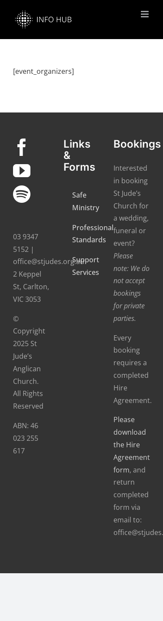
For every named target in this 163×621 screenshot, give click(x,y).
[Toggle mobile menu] (145, 14)
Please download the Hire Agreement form (131, 444)
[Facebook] (21, 147)
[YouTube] (21, 170)
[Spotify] (21, 194)
